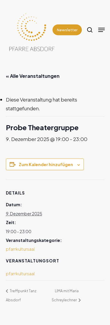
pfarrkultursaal (20, 249)
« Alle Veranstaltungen (33, 76)
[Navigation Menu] (101, 30)
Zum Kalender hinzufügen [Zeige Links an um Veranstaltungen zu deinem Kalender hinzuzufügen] (46, 164)
